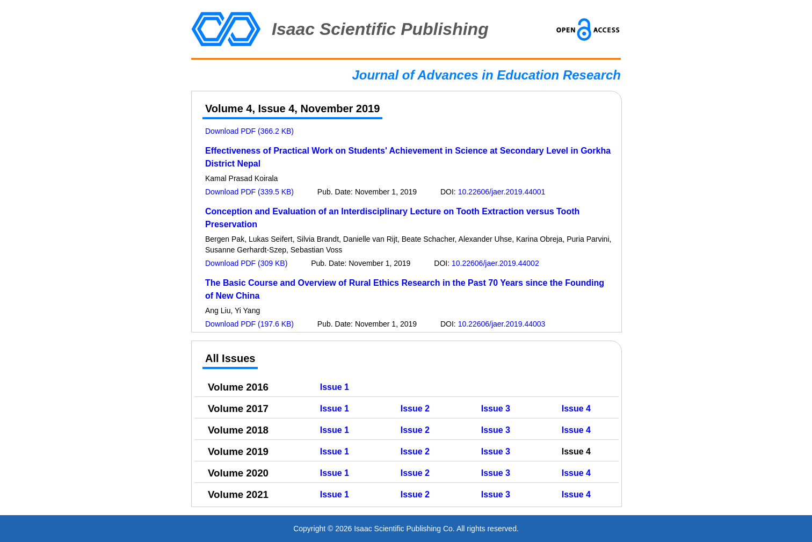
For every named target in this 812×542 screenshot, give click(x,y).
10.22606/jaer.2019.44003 (502, 324)
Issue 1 (334, 387)
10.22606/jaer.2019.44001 (502, 191)
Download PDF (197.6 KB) (249, 324)
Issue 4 (576, 408)
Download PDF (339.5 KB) (249, 191)
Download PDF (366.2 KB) (249, 131)
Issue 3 (495, 408)
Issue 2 (415, 408)
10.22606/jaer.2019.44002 (495, 263)
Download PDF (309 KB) (246, 263)
